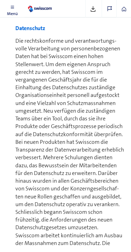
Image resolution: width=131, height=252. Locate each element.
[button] (12, 9)
